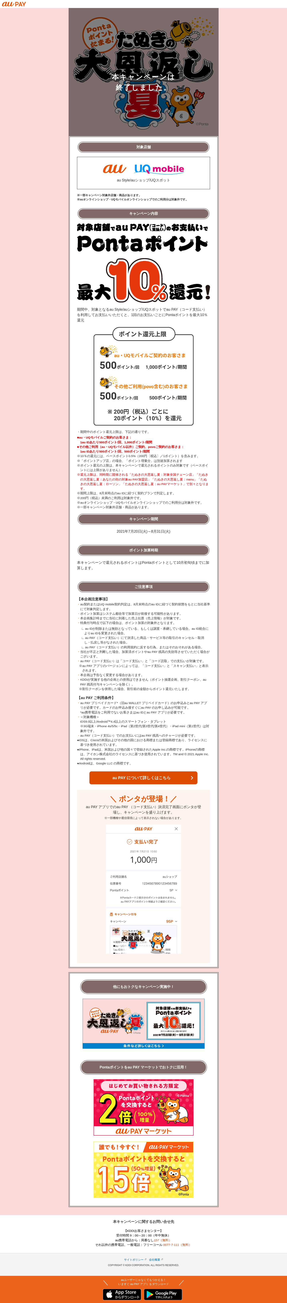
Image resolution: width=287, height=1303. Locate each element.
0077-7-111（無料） (177, 1244)
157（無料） (163, 1240)
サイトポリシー (134, 1259)
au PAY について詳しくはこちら (141, 778)
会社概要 (154, 1259)
